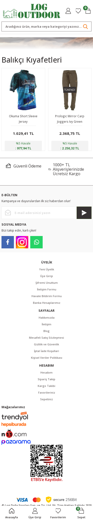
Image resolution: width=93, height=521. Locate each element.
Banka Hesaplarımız (46, 303)
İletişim (46, 324)
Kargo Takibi (46, 386)
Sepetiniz (46, 399)
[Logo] (31, 10)
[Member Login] (68, 10)
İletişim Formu (46, 289)
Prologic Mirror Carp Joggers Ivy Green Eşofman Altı (69, 119)
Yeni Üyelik (46, 269)
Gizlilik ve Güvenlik (46, 344)
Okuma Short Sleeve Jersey (23, 118)
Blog (46, 331)
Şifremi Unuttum (46, 282)
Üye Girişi (46, 276)
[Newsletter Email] (46, 213)
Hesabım (46, 372)
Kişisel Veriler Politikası (46, 357)
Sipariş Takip (46, 379)
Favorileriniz (46, 392)
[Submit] (84, 213)
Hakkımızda (47, 317)
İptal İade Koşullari (46, 351)
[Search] (46, 26)
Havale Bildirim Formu (46, 296)
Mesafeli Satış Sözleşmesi (46, 337)
